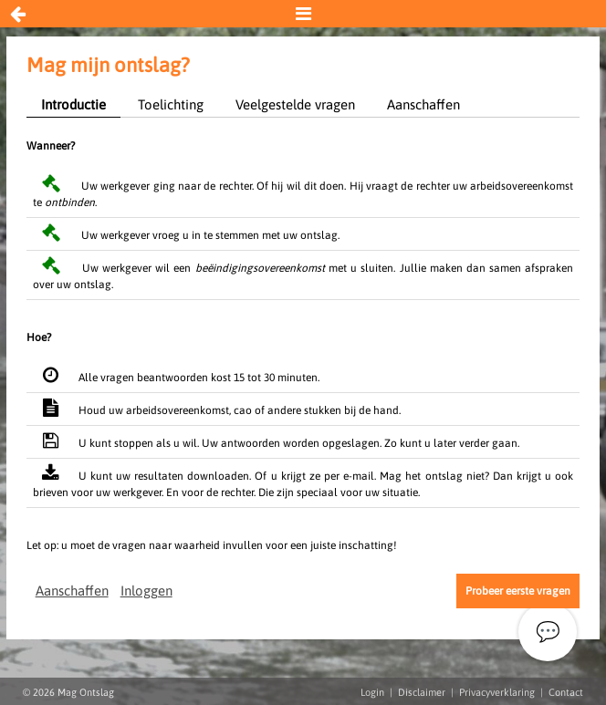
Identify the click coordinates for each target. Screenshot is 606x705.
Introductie (73, 104)
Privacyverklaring (497, 692)
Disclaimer (421, 692)
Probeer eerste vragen (517, 591)
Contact (566, 692)
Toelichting (171, 104)
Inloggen (146, 590)
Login (372, 692)
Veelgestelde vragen (295, 104)
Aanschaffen (423, 104)
